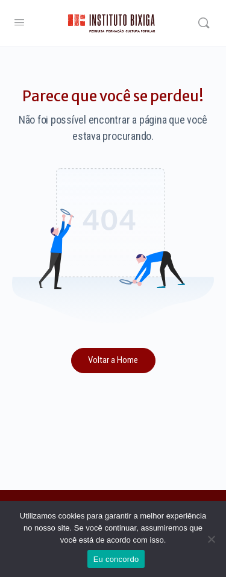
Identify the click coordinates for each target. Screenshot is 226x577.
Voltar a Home (113, 360)
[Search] (203, 23)
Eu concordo (116, 559)
